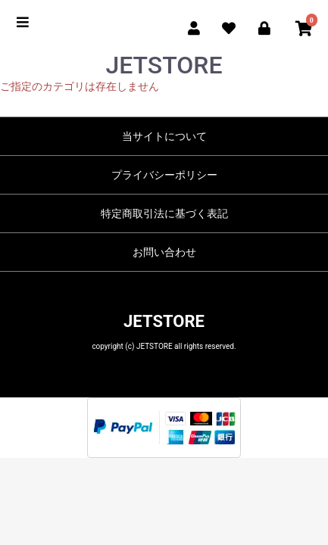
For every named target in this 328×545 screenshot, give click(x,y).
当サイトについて (164, 136)
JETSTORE (164, 321)
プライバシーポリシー (164, 175)
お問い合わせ (164, 252)
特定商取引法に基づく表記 (164, 213)
